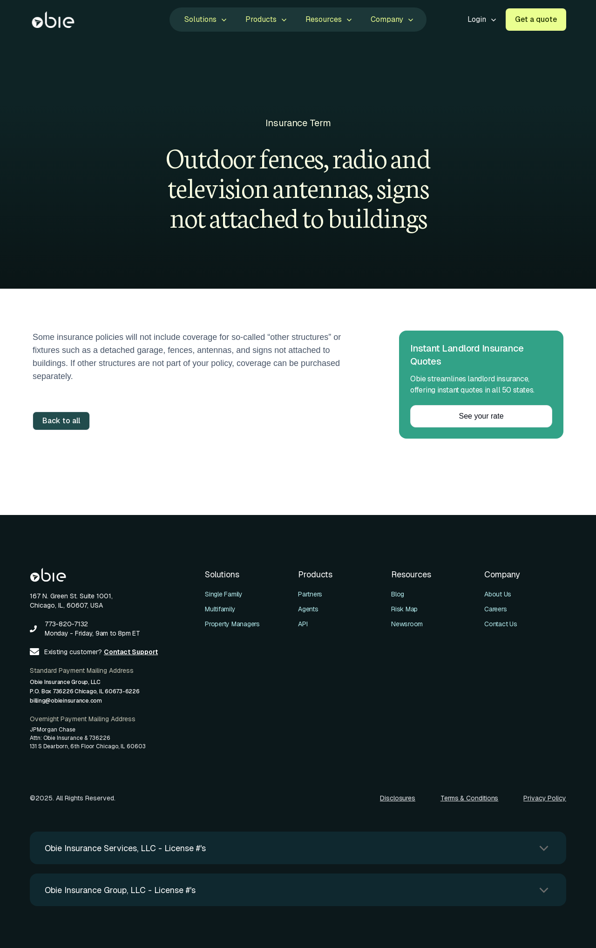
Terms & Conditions (469, 798)
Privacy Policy (544, 798)
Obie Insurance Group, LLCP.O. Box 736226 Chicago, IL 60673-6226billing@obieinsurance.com (85, 691)
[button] (204, 19)
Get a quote (536, 19)
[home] (53, 19)
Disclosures (397, 798)
